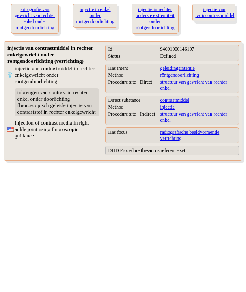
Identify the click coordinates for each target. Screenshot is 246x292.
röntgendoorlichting (179, 75)
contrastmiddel (174, 100)
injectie (167, 107)
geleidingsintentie (177, 68)
